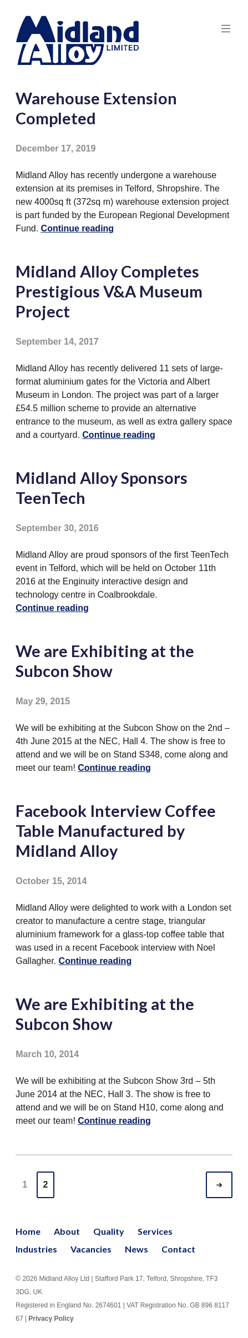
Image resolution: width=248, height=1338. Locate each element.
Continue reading (77, 228)
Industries (36, 1249)
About (67, 1231)
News (136, 1249)
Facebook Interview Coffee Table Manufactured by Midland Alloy (116, 830)
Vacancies (91, 1249)
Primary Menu (224, 28)
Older (229, 1185)
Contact (178, 1249)
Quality (108, 1231)
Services (155, 1231)
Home (28, 1231)
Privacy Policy (50, 1318)
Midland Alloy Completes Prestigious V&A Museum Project (109, 291)
